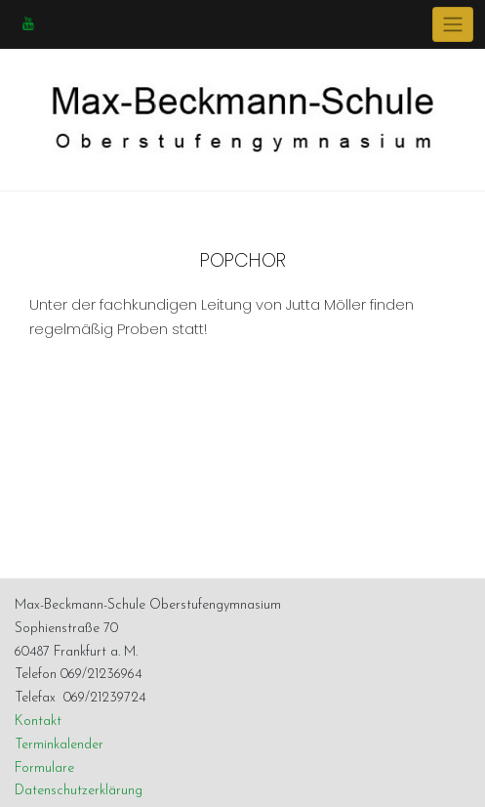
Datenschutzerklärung (78, 791)
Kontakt (38, 721)
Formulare (44, 768)
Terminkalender (59, 745)
